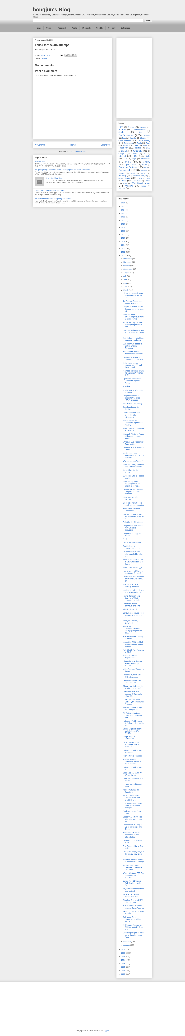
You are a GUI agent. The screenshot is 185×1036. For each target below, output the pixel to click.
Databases (125, 28)
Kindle (147, 156)
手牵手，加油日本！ (131, 609)
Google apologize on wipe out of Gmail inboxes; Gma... (133, 935)
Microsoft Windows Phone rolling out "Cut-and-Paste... (133, 436)
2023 (123, 213)
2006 (123, 964)
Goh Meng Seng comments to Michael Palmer (132, 919)
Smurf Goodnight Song (53, 178)
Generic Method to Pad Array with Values (50, 190)
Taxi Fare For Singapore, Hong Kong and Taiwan (53, 199)
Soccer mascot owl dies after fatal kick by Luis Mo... (132, 819)
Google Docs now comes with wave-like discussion (133, 528)
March (126, 290)
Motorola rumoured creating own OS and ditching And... (132, 365)
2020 (123, 224)
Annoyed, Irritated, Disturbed (130, 622)
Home (38, 28)
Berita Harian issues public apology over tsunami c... (133, 615)
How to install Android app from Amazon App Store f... (133, 332)
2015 (123, 242)
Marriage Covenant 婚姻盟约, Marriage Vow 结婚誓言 (133, 373)
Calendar (133, 138)
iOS (135, 156)
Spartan (139, 178)
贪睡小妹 (126, 386)
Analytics (143, 127)
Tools (123, 181)
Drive (136, 145)
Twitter (147, 181)
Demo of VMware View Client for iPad (132, 681)
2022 (123, 217)
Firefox (138, 148)
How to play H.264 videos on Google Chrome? (133, 572)
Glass (148, 148)
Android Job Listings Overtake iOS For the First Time (132, 867)
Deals (139, 143)
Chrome (143, 138)
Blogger (147, 135)
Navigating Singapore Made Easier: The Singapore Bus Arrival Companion (62, 170)
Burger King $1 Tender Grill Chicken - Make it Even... (132, 883)
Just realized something (132, 404)
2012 (123, 252)
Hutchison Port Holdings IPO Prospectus (132, 708)
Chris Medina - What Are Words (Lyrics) (133, 774)
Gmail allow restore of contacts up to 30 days (133, 358)
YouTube (122, 188)
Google (49, 28)
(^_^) (125, 539)
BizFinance (125, 135)
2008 (123, 956)
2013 (123, 248)
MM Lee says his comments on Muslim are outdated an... (132, 761)
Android (122, 129)
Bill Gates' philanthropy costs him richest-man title (132, 715)
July (125, 276)
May (125, 283)
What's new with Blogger (133, 567)
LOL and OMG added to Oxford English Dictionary (132, 346)
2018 (123, 231)
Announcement (139, 130)
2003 (123, 974)
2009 (123, 953)
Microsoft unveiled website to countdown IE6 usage (133, 861)
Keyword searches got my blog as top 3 (133, 890)
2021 (123, 220)
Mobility (99, 28)
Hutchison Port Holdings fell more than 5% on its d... (133, 516)
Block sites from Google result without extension (133, 504)
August (126, 273)
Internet (122, 156)
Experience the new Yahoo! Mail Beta (131, 895)
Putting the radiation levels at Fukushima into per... (133, 591)
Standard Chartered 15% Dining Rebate (133, 901)
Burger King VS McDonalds (129, 738)
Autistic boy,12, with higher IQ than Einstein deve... (133, 339)
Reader (121, 173)
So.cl (120, 178)
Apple (74, 28)
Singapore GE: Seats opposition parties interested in (131, 835)
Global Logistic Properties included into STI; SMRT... (133, 731)
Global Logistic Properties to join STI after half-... (133, 687)
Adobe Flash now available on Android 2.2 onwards (133, 455)
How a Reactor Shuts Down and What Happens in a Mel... (131, 598)
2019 (123, 227)
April (125, 287)
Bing (140, 132)
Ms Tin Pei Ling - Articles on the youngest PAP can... (133, 324)
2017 (123, 234)
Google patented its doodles (130, 408)
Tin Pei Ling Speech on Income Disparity (132, 302)
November (127, 262)
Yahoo (143, 186)
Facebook (62, 28)
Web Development (141, 183)
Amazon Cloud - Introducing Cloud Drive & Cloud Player (133, 317)
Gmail (124, 151)
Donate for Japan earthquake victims (131, 605)
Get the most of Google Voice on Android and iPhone (132, 827)
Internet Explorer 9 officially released (131, 585)
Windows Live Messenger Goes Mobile (133, 443)
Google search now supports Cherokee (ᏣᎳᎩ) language (131, 398)
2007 (123, 960)
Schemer (143, 173)
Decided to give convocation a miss (131, 547)
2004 (123, 970)
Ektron (145, 145)
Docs (148, 143)
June (125, 280)
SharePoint (136, 175)
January (126, 945)
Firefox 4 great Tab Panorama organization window (133, 422)
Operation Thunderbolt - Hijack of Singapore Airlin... (132, 381)
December (127, 259)
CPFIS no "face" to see (132, 543)
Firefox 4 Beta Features (132, 756)
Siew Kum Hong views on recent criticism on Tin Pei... (133, 295)
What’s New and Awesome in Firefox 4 (133, 429)
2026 (123, 203)
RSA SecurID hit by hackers (130, 498)
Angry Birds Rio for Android (130, 471)
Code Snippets (124, 140)
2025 (123, 206)
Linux (125, 159)
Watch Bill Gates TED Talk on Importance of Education (133, 875)
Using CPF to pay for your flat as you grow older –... (133, 854)
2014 (123, 245)
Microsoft (86, 28)
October (126, 266)
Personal (44, 59)
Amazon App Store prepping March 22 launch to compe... (131, 483)
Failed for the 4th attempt (133, 522)
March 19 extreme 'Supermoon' (130, 657)
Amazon (131, 127)
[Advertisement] (134, 77)
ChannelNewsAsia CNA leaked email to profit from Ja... (132, 663)
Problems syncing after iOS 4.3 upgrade (132, 676)
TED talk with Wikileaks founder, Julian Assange (133, 907)
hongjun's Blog (51, 9)
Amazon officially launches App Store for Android (133, 466)
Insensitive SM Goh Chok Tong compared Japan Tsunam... (133, 644)
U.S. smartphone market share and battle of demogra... (132, 805)
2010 (123, 949)
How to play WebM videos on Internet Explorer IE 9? (133, 579)
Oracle (146, 167)
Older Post (105, 145)
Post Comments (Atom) (77, 151)
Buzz (124, 138)
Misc (128, 161)
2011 (123, 256)
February (127, 942)
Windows (129, 186)
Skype (144, 176)
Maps (134, 159)
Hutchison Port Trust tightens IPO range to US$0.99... (132, 694)
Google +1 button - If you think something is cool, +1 (133, 309)
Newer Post (40, 145)
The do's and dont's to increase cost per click (133, 353)
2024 (123, 210)
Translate (136, 181)
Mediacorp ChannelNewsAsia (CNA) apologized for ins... (132, 629)
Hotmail (134, 154)
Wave (125, 183)
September (128, 269)
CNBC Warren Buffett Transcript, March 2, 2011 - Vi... (132, 744)
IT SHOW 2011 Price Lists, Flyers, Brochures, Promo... (133, 702)
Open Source (130, 165)
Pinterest (144, 170)
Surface (147, 178)
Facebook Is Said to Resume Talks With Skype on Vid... (131, 797)
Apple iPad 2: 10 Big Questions (131, 791)
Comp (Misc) (143, 140)
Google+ (121, 154)
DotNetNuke (126, 145)
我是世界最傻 (40, 161)
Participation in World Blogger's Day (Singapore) (131, 415)
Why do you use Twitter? (133, 461)
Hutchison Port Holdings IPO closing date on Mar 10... (133, 723)
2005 (123, 967)
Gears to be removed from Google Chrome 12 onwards (133, 491)
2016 (123, 238)
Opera (144, 165)
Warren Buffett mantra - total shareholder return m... (133, 554)
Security (111, 28)
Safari (133, 173)
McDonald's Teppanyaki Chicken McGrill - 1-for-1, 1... (133, 927)
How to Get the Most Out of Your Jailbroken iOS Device (133, 562)
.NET (120, 127)
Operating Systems (127, 167)
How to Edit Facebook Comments (132, 510)
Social (128, 178)
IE (144, 154)
